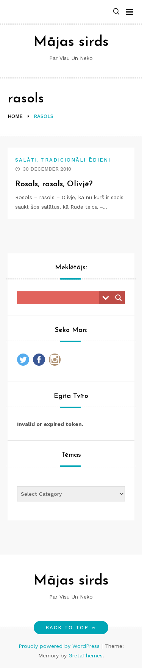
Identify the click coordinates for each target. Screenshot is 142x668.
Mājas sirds (71, 42)
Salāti (26, 160)
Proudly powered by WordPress (60, 646)
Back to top (71, 627)
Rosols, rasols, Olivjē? (54, 184)
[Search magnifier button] (118, 297)
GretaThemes (86, 655)
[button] (116, 12)
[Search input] (60, 297)
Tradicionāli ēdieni (76, 160)
